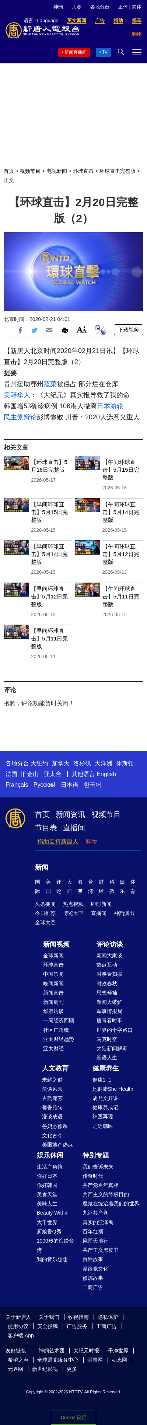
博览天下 (73, 913)
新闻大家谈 (109, 955)
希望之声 (18, 1360)
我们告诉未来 (98, 1167)
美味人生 (47, 1203)
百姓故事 (93, 1259)
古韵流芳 (52, 1098)
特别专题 (96, 1155)
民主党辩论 (20, 417)
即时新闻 (101, 904)
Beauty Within (53, 1213)
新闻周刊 (53, 1002)
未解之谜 (52, 1080)
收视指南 (78, 1317)
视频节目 (30, 171)
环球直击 (83, 171)
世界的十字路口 (115, 1030)
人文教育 (55, 1068)
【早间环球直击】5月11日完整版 (49, 638)
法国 (11, 774)
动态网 (119, 1360)
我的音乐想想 (52, 1259)
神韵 (58, 7)
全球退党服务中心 (57, 1360)
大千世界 (47, 1222)
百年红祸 (93, 1231)
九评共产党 (95, 1213)
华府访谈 (53, 1011)
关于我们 (49, 1317)
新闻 (41, 867)
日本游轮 (110, 406)
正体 (123, 7)
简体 (136, 7)
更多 (72, 1369)
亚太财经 (53, 1048)
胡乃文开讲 (105, 1098)
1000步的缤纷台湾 (55, 1245)
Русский (44, 785)
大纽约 (39, 763)
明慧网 (95, 1360)
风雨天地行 (95, 1241)
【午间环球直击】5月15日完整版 (120, 470)
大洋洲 (103, 763)
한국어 (92, 785)
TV (105, 52)
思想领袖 (107, 993)
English (106, 774)
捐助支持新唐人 (57, 841)
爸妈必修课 (55, 1126)
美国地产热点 (57, 1145)
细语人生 (107, 1058)
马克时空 (107, 1039)
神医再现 (102, 1117)
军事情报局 (109, 1011)
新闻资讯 (70, 814)
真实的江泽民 (98, 1222)
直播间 (74, 828)
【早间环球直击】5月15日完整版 (49, 512)
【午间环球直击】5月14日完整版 (120, 512)
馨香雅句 (52, 1107)
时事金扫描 (109, 974)
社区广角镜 (56, 1030)
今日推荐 (45, 913)
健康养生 (105, 1068)
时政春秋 (107, 983)
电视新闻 (56, 171)
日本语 (69, 785)
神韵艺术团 (51, 1351)
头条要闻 (45, 904)
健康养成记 (105, 1107)
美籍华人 (17, 395)
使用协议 (18, 1326)
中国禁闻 (53, 974)
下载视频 (128, 330)
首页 (9, 171)
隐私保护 (108, 1317)
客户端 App (21, 1335)
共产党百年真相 (101, 1185)
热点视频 (73, 904)
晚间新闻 (53, 983)
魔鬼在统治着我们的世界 (111, 1203)
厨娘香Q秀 (49, 1231)
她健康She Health (112, 1089)
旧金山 (30, 774)
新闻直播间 (75, 52)
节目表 (46, 828)
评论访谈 (110, 944)
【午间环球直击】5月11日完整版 (120, 596)
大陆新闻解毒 (112, 1048)
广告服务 (77, 1326)
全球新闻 (53, 955)
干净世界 (118, 1351)
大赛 (76, 7)
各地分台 (99, 7)
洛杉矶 (82, 763)
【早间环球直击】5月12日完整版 (49, 596)
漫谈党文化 (95, 1269)
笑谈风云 (52, 1089)
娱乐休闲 (50, 1155)
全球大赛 (45, 922)
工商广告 (93, 1287)
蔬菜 (50, 384)
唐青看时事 (109, 1020)
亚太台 (53, 774)
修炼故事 (93, 1278)
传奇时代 (93, 1176)
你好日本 (47, 1176)
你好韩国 (47, 1185)
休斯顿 (125, 763)
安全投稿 (47, 1326)
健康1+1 (102, 1080)
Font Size (81, 329)
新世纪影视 (45, 1369)
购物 (92, 841)
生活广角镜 (50, 1167)
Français (17, 785)
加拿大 (61, 763)
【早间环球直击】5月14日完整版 (49, 554)
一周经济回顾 (58, 1020)
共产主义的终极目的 (106, 1194)
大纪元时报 (86, 1351)
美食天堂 (47, 1194)
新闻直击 (53, 993)
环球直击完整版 (117, 171)
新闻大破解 (109, 1002)
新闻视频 (56, 944)
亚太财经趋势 (58, 1039)
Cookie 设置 (73, 1417)
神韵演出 (124, 913)
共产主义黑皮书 (101, 1250)
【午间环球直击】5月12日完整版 (120, 554)
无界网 (15, 1369)
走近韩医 (102, 1126)
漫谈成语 (52, 1117)
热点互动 (107, 965)
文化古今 (52, 1135)
